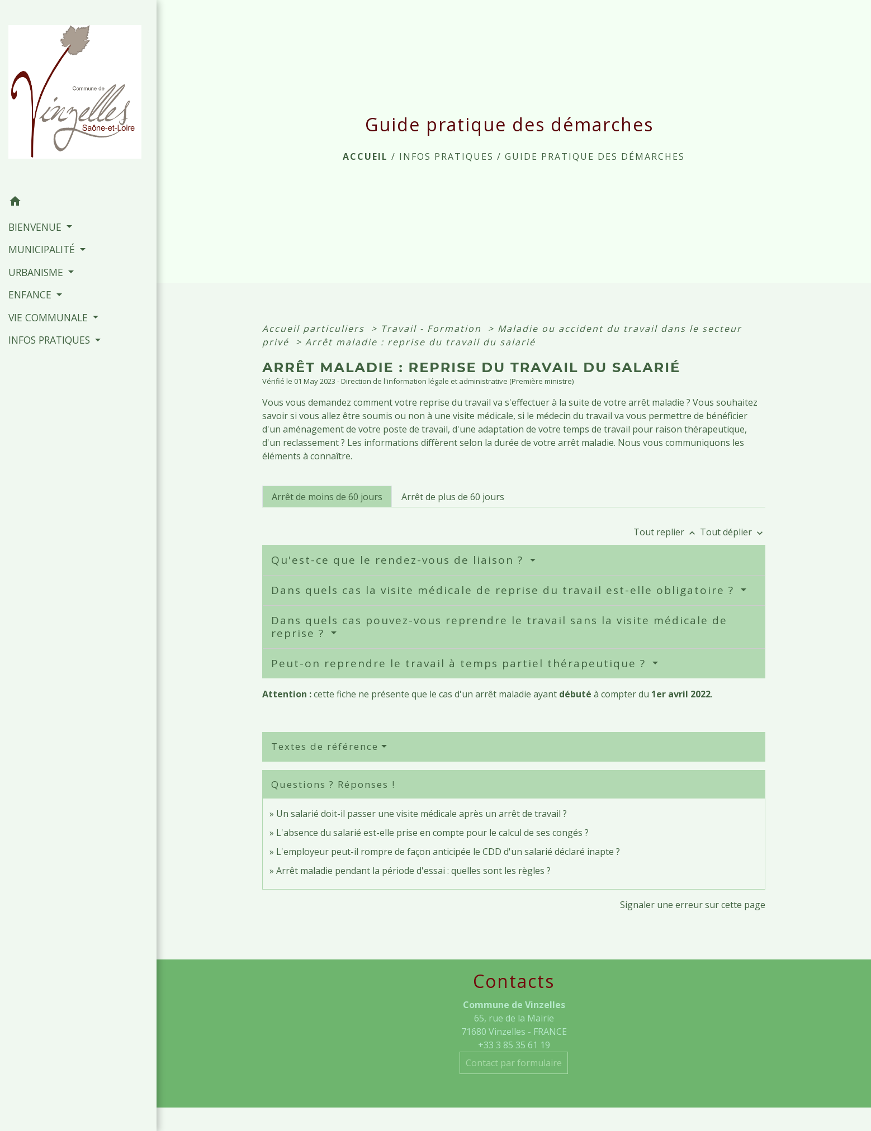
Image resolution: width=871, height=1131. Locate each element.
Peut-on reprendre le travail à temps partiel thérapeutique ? (460, 663)
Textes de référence (324, 746)
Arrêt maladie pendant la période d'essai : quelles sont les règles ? (413, 870)
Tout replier (666, 532)
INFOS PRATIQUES (446, 156)
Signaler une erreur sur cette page (692, 905)
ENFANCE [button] (31, 294)
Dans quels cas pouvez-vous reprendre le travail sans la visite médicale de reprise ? (499, 626)
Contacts (514, 981)
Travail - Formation (433, 328)
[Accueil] (78, 95)
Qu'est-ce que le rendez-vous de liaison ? (399, 560)
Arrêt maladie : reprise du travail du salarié (420, 342)
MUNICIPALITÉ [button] (43, 249)
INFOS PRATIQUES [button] (50, 339)
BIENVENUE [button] (36, 227)
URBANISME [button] (37, 272)
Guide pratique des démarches (595, 156)
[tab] (327, 496)
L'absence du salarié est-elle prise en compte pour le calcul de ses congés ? (432, 832)
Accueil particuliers (315, 328)
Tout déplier (732, 532)
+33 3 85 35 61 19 (514, 1045)
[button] (78, 203)
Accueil (365, 156)
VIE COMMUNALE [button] (49, 317)
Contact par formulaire (514, 1063)
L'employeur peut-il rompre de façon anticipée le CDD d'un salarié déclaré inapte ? (448, 851)
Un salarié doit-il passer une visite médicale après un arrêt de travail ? (421, 813)
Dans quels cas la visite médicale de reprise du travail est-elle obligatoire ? (504, 590)
